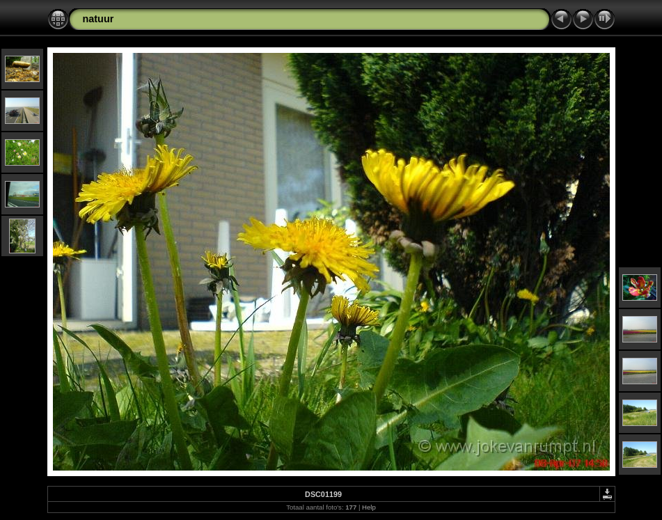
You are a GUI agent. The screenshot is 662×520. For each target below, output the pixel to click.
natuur (98, 18)
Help (369, 507)
